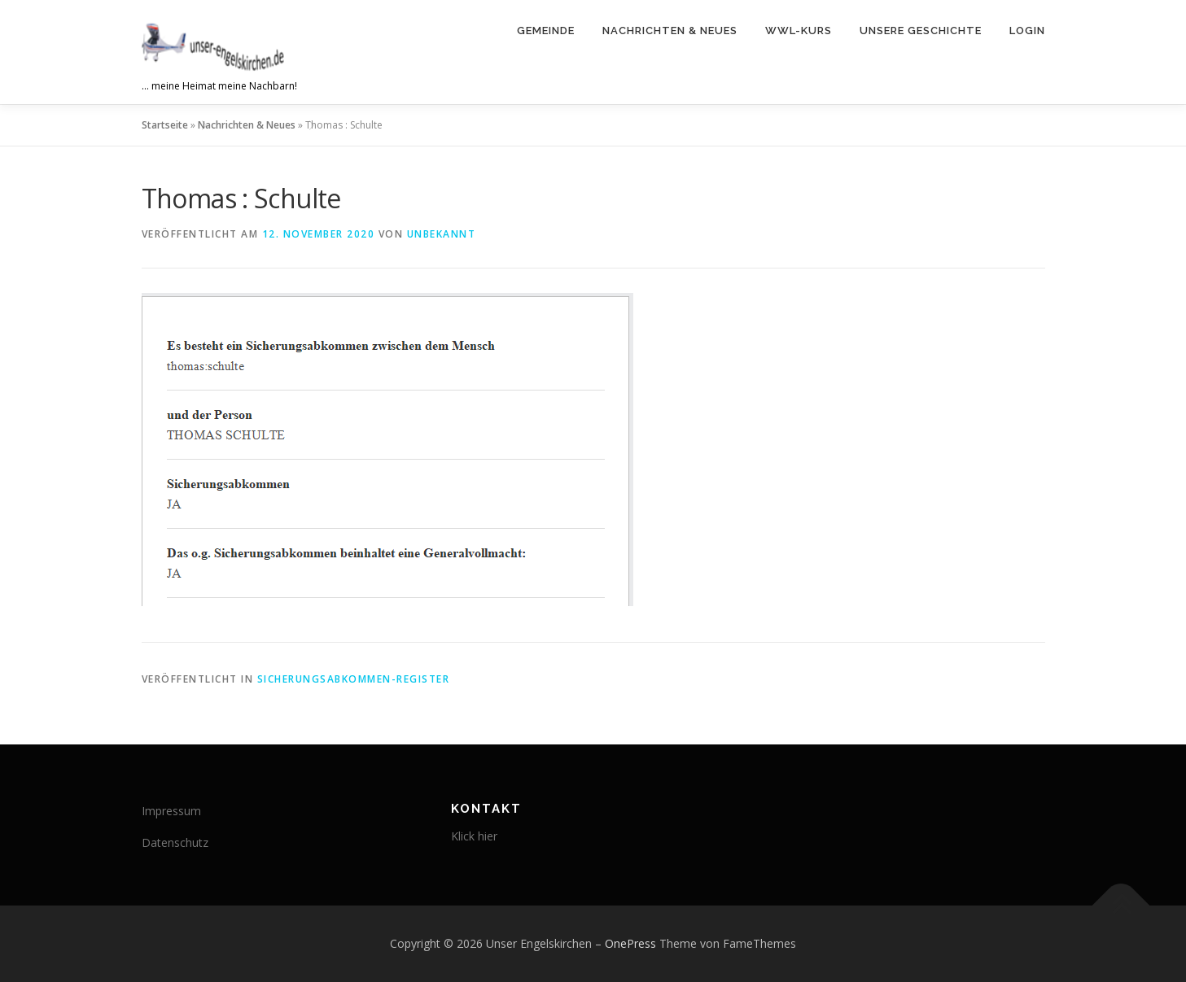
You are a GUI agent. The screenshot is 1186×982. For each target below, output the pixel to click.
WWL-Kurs (798, 30)
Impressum (171, 810)
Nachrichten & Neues (669, 30)
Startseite (165, 125)
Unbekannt (441, 234)
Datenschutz (175, 842)
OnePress (630, 943)
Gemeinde (546, 30)
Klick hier (474, 836)
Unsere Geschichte (921, 30)
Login (1027, 30)
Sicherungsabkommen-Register (353, 679)
